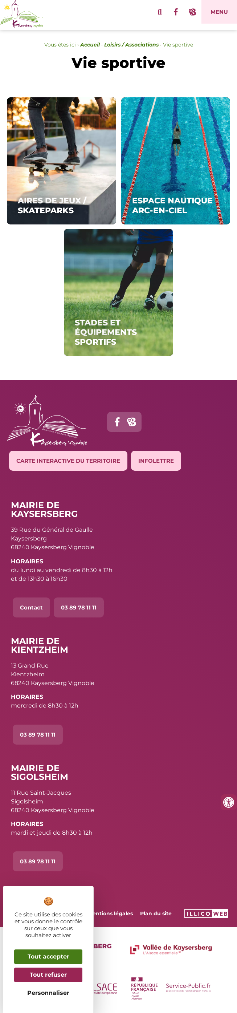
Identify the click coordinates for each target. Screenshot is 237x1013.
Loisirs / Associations (131, 45)
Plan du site (156, 913)
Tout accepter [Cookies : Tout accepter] (48, 956)
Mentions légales (110, 913)
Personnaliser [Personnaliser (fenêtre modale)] (48, 992)
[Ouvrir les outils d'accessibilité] (229, 802)
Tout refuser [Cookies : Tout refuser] (48, 974)
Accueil (90, 45)
